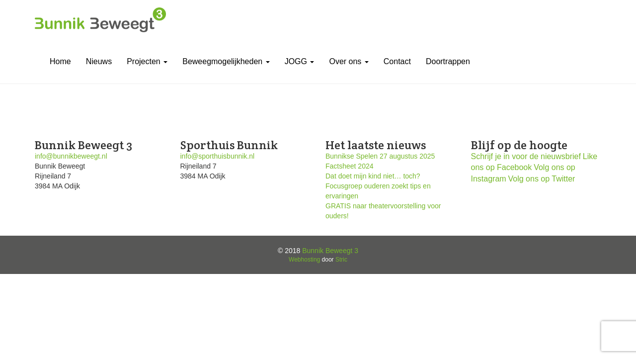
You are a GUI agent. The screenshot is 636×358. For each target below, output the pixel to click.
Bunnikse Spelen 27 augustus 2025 (380, 156)
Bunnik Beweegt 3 (330, 251)
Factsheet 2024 (349, 166)
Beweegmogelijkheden (225, 61)
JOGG (300, 61)
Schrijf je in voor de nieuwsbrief (526, 156)
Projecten (147, 61)
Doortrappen (448, 61)
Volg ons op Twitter (541, 179)
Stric (341, 259)
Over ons (348, 61)
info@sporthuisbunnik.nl (217, 156)
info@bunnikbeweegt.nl (71, 156)
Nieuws (99, 61)
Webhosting (304, 259)
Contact (397, 61)
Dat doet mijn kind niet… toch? (372, 176)
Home (60, 61)
